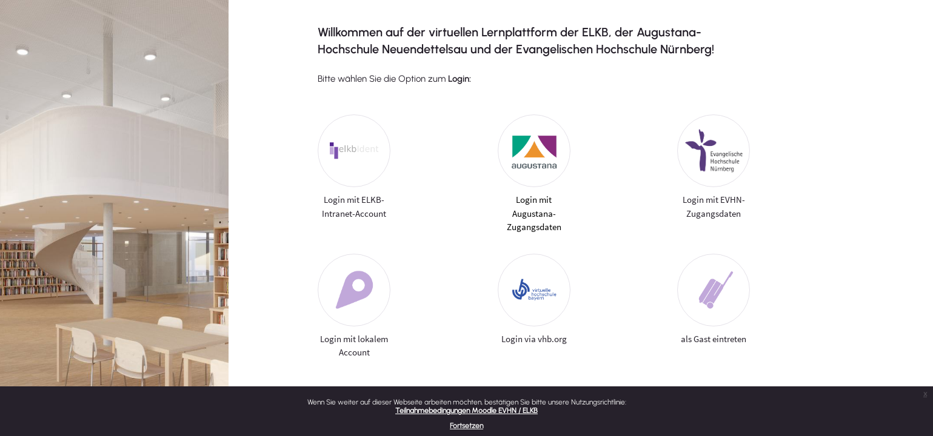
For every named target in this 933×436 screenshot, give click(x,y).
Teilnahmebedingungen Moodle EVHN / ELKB (466, 410)
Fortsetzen (466, 425)
